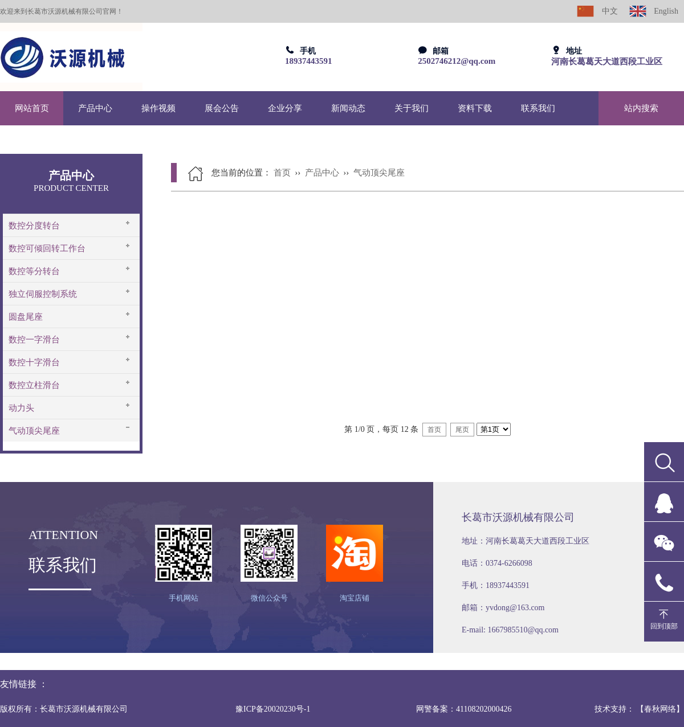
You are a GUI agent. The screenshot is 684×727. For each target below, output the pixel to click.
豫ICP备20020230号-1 (272, 709)
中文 (597, 11)
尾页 (462, 430)
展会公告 (222, 108)
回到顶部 (664, 626)
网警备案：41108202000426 (463, 709)
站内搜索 (641, 108)
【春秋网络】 (660, 709)
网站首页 (32, 108)
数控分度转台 (34, 225)
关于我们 (411, 108)
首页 (282, 172)
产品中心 (95, 108)
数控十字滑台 (34, 362)
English (653, 11)
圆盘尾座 (26, 316)
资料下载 (475, 108)
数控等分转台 (34, 271)
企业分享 (285, 108)
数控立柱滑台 (34, 385)
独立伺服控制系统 (43, 294)
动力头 (21, 407)
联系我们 (538, 108)
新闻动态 (348, 108)
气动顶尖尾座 (34, 430)
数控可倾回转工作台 (47, 248)
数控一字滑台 (34, 339)
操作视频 (158, 108)
